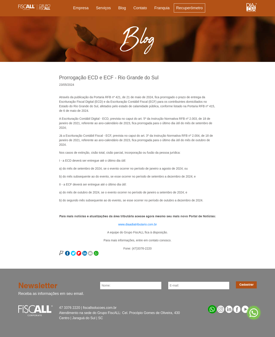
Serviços (103, 8)
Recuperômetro (189, 8)
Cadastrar (246, 284)
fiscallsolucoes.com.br (100, 307)
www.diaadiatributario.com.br (137, 224)
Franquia (162, 8)
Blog (122, 8)
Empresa (81, 8)
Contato (140, 8)
